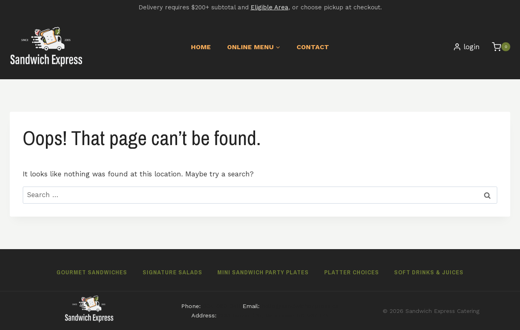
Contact (313, 47)
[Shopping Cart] (497, 46)
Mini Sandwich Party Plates (263, 272)
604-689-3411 (221, 306)
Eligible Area (269, 7)
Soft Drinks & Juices (429, 272)
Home (201, 47)
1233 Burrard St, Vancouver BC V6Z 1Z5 (274, 315)
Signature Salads (172, 272)
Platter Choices (351, 272)
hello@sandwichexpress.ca (300, 306)
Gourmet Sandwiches (91, 272)
